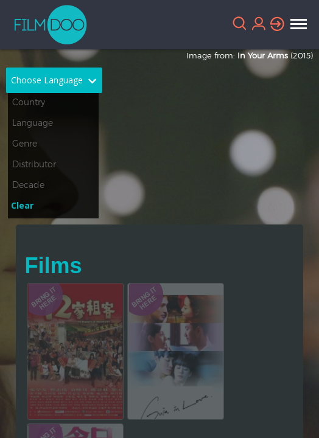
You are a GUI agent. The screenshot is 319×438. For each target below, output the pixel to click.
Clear (22, 205)
